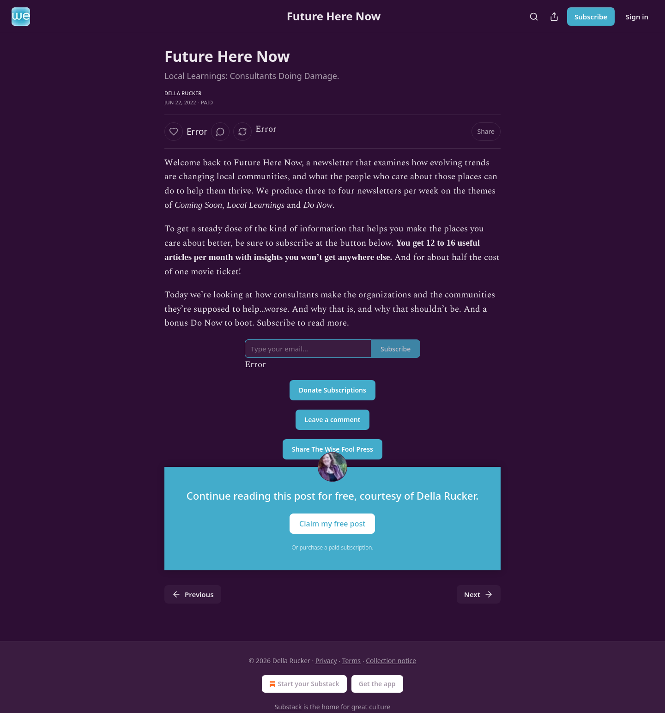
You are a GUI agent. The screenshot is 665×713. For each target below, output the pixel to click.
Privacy (326, 660)
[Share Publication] (554, 16)
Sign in (637, 16)
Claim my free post (332, 524)
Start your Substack (303, 684)
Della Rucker (182, 93)
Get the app (377, 683)
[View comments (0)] (220, 131)
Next (478, 594)
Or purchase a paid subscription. (333, 547)
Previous (193, 594)
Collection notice (391, 660)
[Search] (534, 16)
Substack (288, 706)
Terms (351, 660)
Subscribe (590, 16)
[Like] (173, 131)
